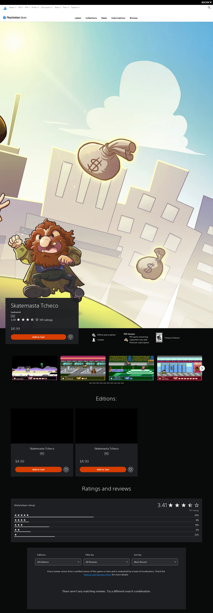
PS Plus (34, 7)
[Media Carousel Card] (34, 366)
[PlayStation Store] (15, 15)
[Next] (202, 365)
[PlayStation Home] (5, 7)
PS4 (26, 7)
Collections (91, 15)
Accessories (46, 7)
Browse (133, 15)
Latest (78, 15)
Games (12, 7)
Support (74, 7)
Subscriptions (118, 15)
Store (65, 7)
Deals (104, 15)
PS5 (19, 7)
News (57, 7)
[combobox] (58, 559)
